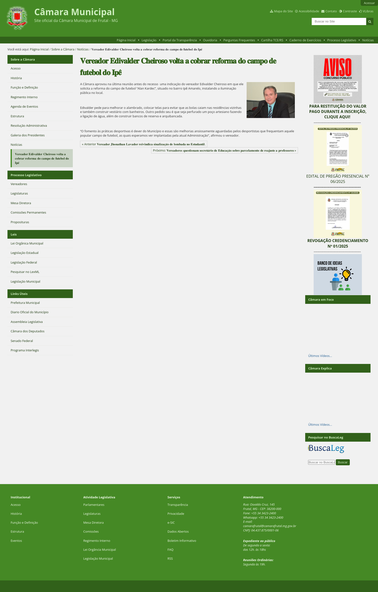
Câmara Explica (320, 368)
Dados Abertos (178, 531)
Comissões (91, 531)
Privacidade (176, 513)
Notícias (368, 40)
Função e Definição (24, 522)
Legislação (149, 40)
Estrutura (17, 531)
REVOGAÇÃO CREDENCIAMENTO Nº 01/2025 (337, 243)
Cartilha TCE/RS (272, 40)
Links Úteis (19, 294)
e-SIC (171, 522)
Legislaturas (91, 513)
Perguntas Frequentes (239, 40)
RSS (170, 558)
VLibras (368, 11)
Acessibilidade (309, 11)
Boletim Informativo (182, 540)
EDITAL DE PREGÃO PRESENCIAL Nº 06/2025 (337, 179)
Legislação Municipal (98, 558)
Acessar (369, 3)
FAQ (171, 549)
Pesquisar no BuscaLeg (325, 437)
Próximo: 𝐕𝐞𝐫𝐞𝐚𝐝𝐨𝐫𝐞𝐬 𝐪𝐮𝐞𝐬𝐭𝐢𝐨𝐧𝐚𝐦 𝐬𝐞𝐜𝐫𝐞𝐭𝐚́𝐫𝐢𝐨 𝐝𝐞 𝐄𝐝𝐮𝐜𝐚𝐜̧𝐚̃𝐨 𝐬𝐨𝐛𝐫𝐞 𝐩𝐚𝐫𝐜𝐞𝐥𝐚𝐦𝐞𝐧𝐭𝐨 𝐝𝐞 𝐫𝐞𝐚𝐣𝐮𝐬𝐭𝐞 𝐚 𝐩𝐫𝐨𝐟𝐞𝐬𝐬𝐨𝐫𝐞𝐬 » (224, 150)
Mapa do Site (283, 11)
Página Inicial (126, 40)
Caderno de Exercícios (305, 40)
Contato (331, 11)
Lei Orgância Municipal (99, 549)
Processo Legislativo (341, 40)
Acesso (15, 504)
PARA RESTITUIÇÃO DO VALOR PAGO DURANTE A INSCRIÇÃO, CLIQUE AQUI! (337, 112)
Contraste (350, 11)
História (16, 513)
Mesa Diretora (93, 522)
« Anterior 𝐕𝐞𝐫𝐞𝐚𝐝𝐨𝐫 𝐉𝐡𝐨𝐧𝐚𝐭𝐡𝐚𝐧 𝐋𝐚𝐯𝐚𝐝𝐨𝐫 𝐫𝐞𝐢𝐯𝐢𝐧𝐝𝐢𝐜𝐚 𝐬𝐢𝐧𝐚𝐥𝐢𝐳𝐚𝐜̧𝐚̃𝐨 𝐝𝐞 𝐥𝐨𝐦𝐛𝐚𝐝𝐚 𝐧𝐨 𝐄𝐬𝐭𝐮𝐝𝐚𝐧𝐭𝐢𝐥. (144, 144)
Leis (14, 234)
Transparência (178, 504)
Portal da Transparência (180, 40)
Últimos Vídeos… (320, 356)
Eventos (16, 540)
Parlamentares (93, 504)
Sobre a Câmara (62, 49)
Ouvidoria (210, 40)
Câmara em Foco (321, 299)
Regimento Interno (96, 540)
